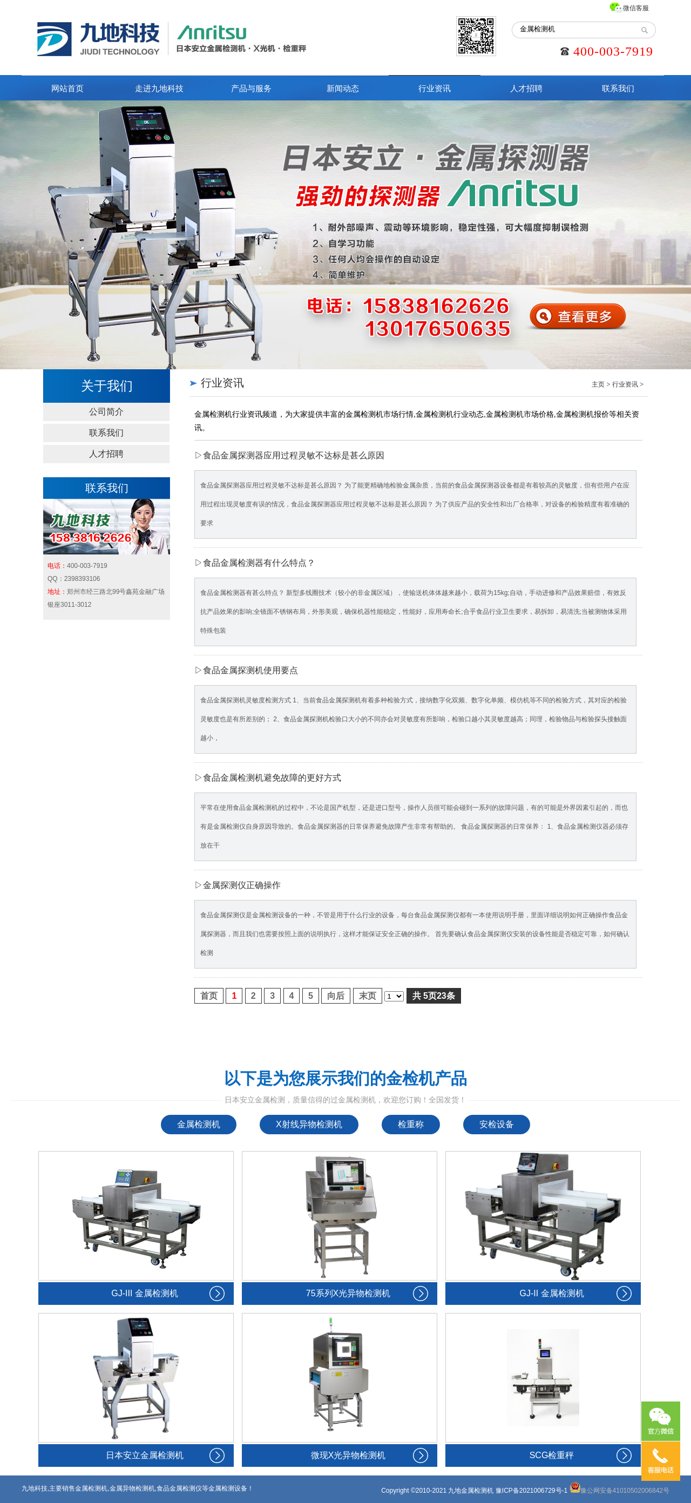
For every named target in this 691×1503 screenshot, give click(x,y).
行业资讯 (434, 88)
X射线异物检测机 (309, 1124)
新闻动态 (343, 88)
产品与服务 (251, 88)
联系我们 (618, 88)
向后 (335, 995)
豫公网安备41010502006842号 (619, 1490)
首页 (209, 995)
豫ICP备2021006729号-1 (531, 1490)
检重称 (411, 1124)
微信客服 (636, 8)
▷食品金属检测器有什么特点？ (254, 562)
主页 (598, 384)
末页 (367, 995)
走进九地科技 (159, 88)
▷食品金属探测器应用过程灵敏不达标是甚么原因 (289, 455)
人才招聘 (526, 88)
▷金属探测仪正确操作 (237, 885)
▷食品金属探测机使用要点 (246, 670)
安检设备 (496, 1124)
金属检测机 (198, 1124)
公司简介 (106, 411)
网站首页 (67, 88)
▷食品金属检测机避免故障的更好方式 (267, 777)
